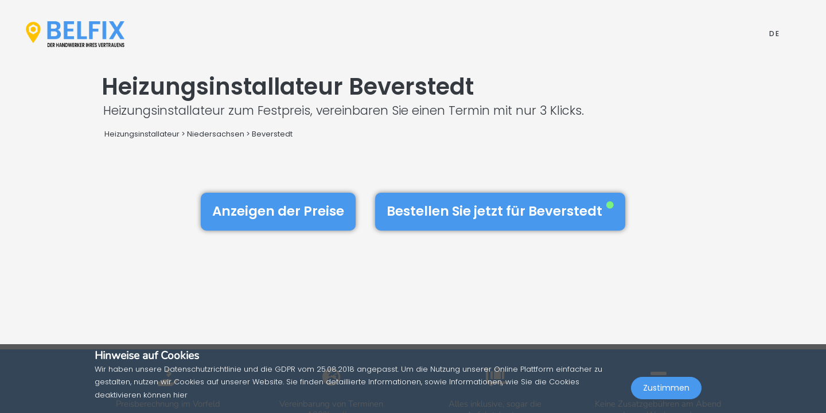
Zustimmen (666, 387)
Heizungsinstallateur (142, 134)
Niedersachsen (215, 134)
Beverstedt (272, 134)
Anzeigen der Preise (278, 211)
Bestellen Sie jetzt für (500, 211)
